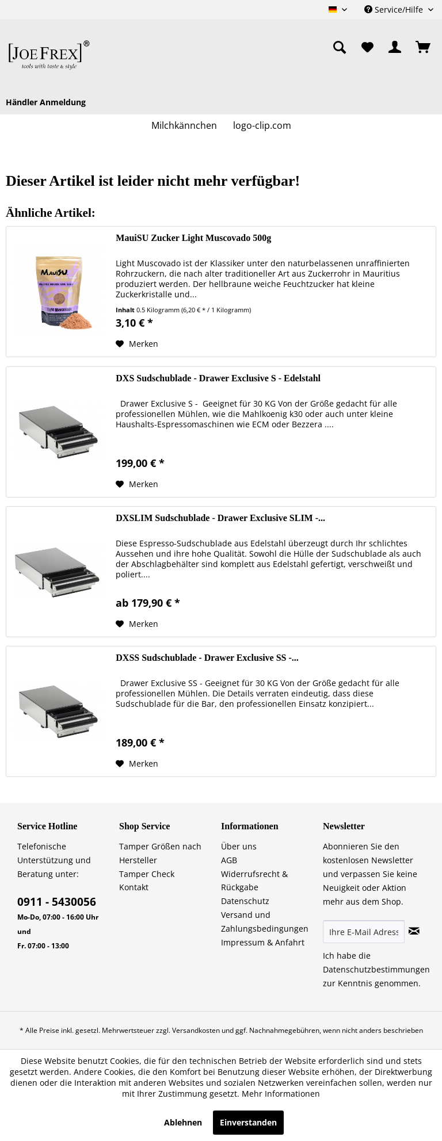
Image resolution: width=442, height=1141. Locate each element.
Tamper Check (146, 873)
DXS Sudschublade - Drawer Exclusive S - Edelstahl (218, 378)
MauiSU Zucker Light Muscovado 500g (193, 238)
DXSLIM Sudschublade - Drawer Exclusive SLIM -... (220, 518)
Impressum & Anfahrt (262, 942)
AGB (229, 860)
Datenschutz (245, 900)
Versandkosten (196, 1030)
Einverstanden (248, 1122)
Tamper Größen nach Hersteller (160, 853)
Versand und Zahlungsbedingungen (264, 921)
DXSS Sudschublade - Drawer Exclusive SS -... (207, 658)
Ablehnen (183, 1122)
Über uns (239, 846)
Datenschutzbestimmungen (376, 969)
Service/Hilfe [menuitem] (394, 9)
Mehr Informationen (281, 1093)
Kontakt (133, 887)
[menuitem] (278, 47)
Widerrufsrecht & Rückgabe (254, 880)
